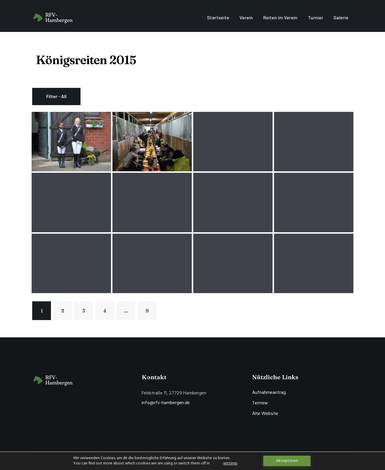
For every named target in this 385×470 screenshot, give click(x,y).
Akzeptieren (287, 460)
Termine (260, 403)
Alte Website (265, 414)
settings (230, 463)
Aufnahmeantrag (269, 392)
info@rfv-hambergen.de (166, 403)
